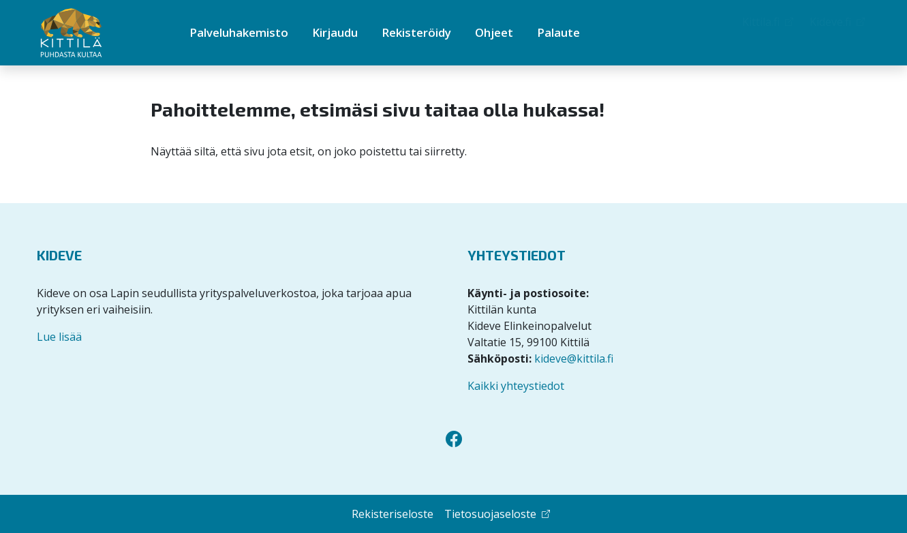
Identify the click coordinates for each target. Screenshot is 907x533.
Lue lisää (59, 336)
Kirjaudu (335, 32)
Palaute (558, 32)
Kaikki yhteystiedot (515, 385)
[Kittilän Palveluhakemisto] (95, 33)
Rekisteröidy (416, 32)
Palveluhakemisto (238, 32)
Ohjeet (494, 32)
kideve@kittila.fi (573, 358)
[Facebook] (454, 439)
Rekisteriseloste (392, 513)
